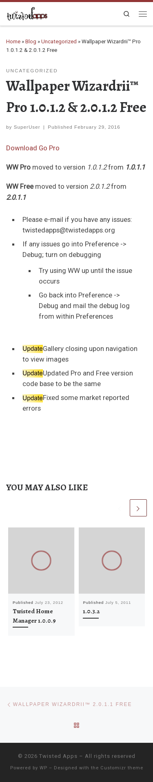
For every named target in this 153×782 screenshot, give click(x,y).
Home (13, 41)
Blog (30, 41)
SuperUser (27, 127)
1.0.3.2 (91, 611)
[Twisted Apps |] (27, 12)
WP (43, 768)
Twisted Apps (58, 756)
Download (21, 148)
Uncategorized (59, 41)
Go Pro (49, 148)
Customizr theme (121, 768)
